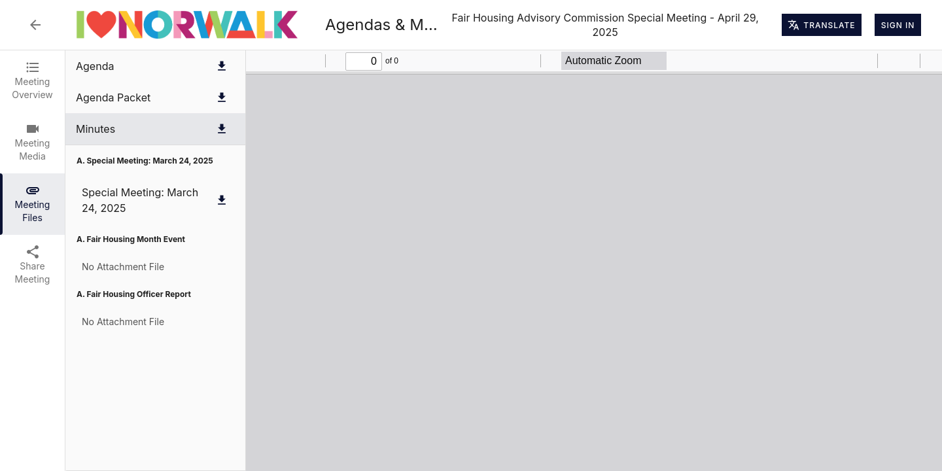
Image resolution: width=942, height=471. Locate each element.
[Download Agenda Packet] (222, 97)
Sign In (898, 25)
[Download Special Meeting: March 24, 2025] (222, 200)
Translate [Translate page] (821, 25)
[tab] (32, 81)
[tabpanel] (503, 260)
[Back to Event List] (35, 24)
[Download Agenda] (222, 66)
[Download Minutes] (222, 129)
